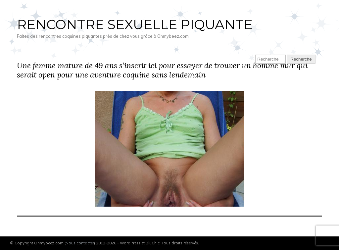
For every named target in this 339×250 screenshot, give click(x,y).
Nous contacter (80, 242)
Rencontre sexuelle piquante (135, 24)
